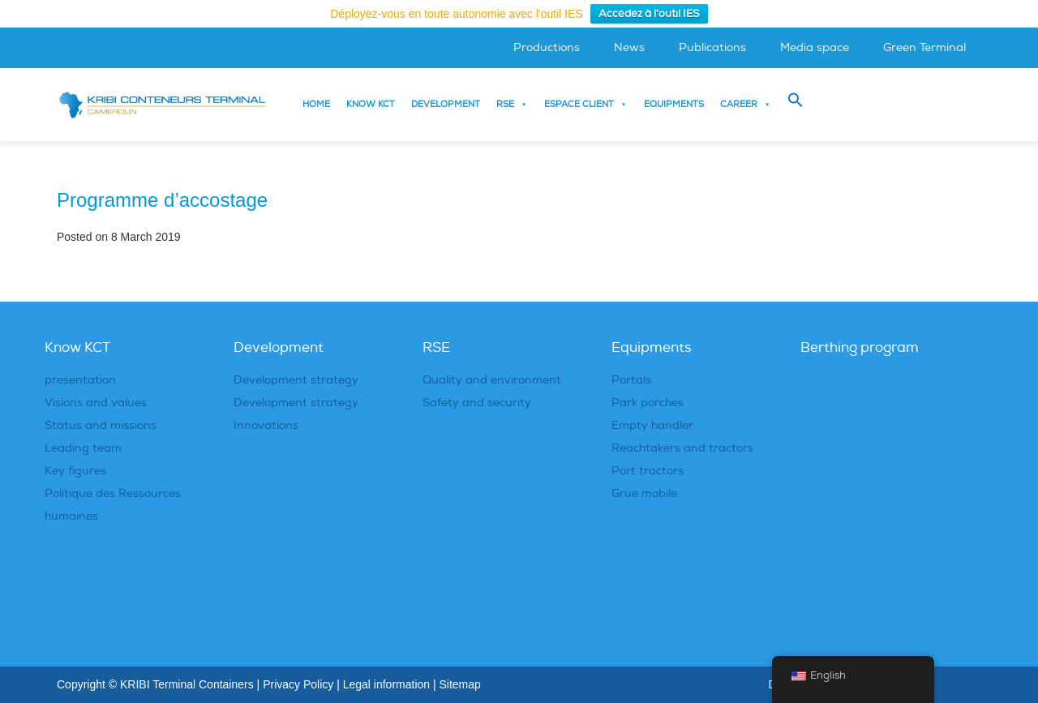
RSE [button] (512, 104)
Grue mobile (644, 493)
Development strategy (296, 380)
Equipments (674, 104)
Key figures (75, 471)
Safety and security (476, 402)
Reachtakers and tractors (682, 448)
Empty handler (652, 425)
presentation (80, 380)
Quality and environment (491, 380)
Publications (712, 47)
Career (745, 104)
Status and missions (101, 425)
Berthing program (859, 347)
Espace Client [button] (586, 104)
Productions (546, 47)
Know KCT (370, 104)
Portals (631, 380)
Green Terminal (924, 47)
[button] (795, 100)
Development (445, 104)
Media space (814, 47)
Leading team (83, 448)
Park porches (647, 402)
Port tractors (647, 471)
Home (316, 104)
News (629, 47)
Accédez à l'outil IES (649, 13)
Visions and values (96, 402)
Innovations (266, 425)
